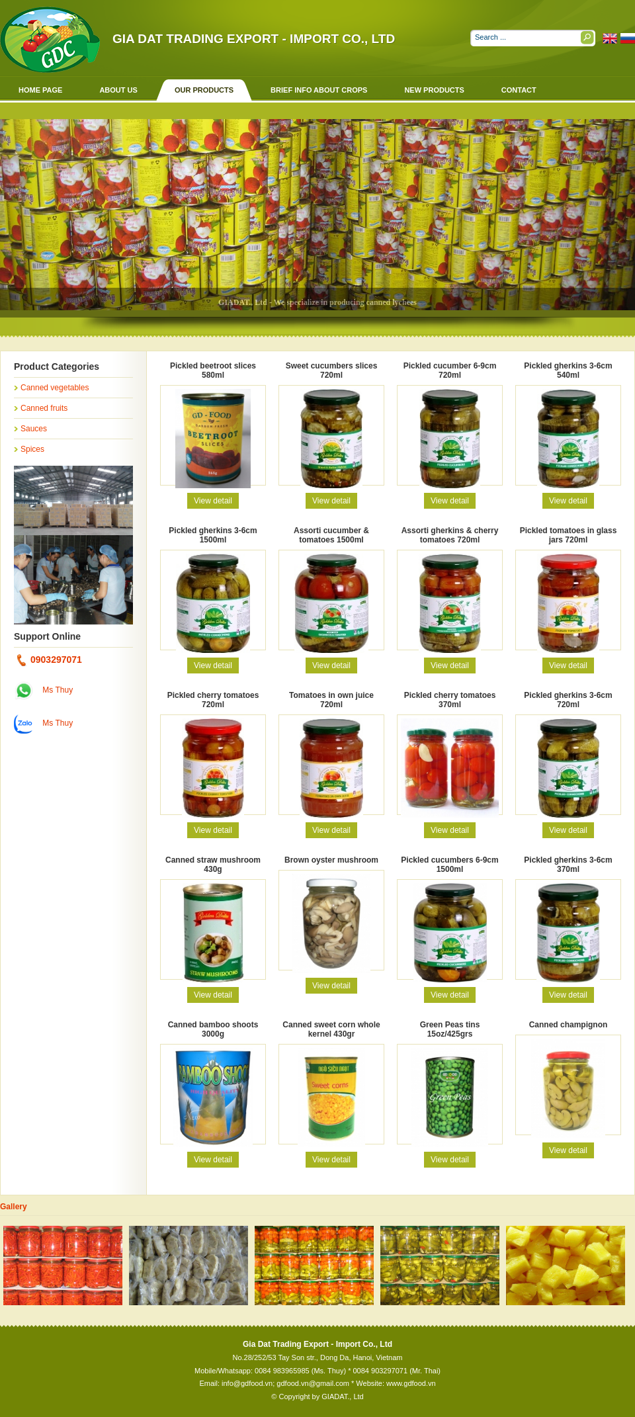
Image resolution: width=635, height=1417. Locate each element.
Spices (32, 449)
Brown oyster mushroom (331, 860)
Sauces (34, 428)
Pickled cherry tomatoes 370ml (450, 700)
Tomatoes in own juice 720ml (331, 700)
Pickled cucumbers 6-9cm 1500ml (449, 864)
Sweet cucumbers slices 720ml (332, 370)
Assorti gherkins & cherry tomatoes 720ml (450, 535)
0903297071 (49, 659)
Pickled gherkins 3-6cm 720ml (568, 700)
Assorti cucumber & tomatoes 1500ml (331, 535)
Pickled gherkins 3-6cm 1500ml (213, 535)
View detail (213, 500)
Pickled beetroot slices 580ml (213, 370)
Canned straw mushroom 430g (213, 864)
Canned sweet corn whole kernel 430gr (331, 1029)
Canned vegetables (55, 387)
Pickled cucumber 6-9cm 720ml (450, 370)
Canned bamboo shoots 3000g (213, 1029)
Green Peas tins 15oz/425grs (450, 1029)
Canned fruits (44, 408)
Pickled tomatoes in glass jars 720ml (568, 535)
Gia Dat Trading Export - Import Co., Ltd (253, 39)
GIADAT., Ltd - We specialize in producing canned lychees (317, 302)
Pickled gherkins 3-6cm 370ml (568, 864)
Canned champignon (568, 1024)
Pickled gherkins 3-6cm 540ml (568, 370)
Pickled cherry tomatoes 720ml (213, 700)
